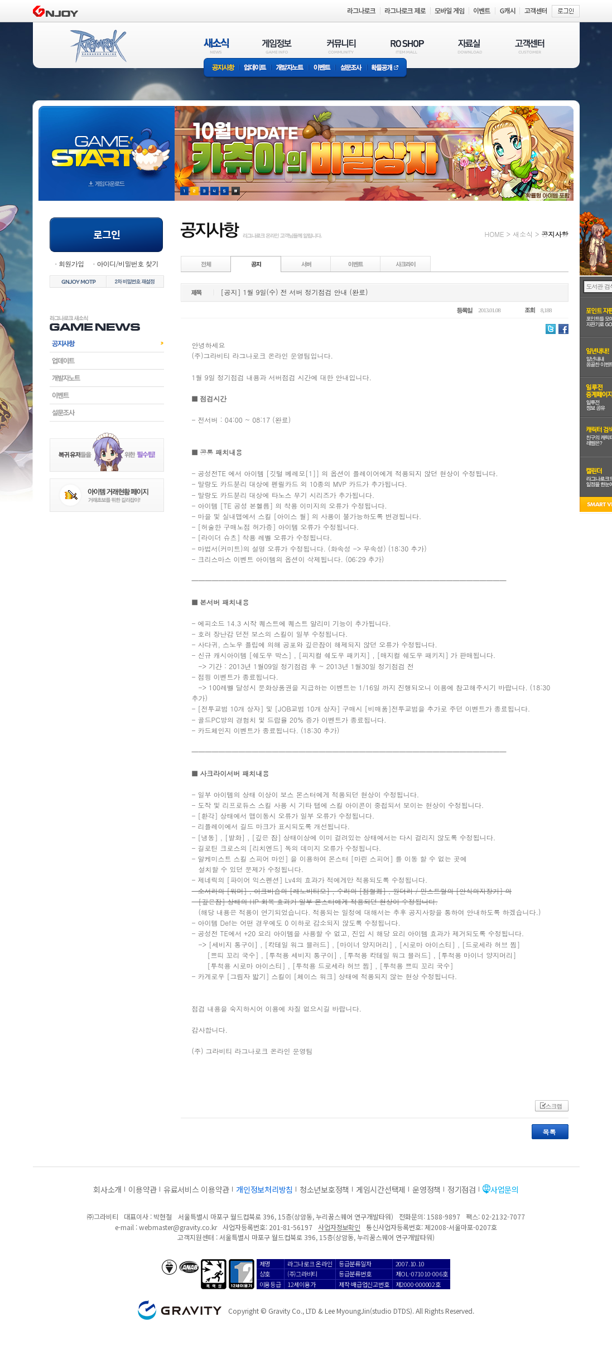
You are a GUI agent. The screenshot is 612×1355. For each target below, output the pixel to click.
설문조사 (351, 68)
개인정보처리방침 (264, 1189)
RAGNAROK (98, 46)
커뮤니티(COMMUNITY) (341, 46)
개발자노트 (290, 68)
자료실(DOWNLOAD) (469, 46)
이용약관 (142, 1189)
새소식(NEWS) (216, 46)
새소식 (523, 234)
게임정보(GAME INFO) (277, 46)
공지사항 (221, 68)
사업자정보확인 (339, 1227)
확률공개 (387, 68)
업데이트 (255, 68)
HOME (494, 234)
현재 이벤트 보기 (236, 191)
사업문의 (504, 1189)
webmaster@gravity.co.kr (178, 1227)
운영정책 (426, 1189)
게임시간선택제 (381, 1189)
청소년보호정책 (324, 1189)
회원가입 (71, 263)
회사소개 (107, 1189)
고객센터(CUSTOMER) (529, 46)
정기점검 (461, 1189)
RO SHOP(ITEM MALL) (407, 46)
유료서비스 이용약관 (196, 1189)
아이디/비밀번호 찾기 (127, 263)
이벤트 (322, 68)
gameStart (106, 143)
